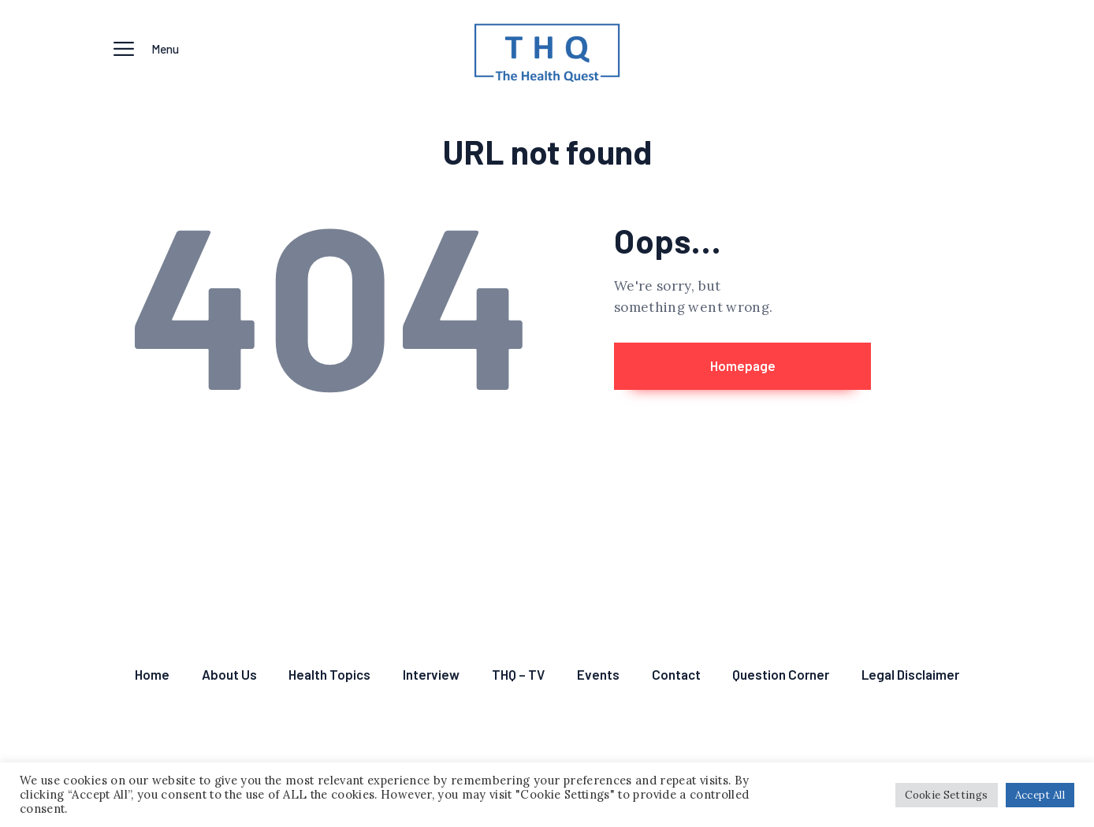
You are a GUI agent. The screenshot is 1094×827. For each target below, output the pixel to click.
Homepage (743, 365)
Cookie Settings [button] (946, 795)
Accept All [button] (1040, 795)
